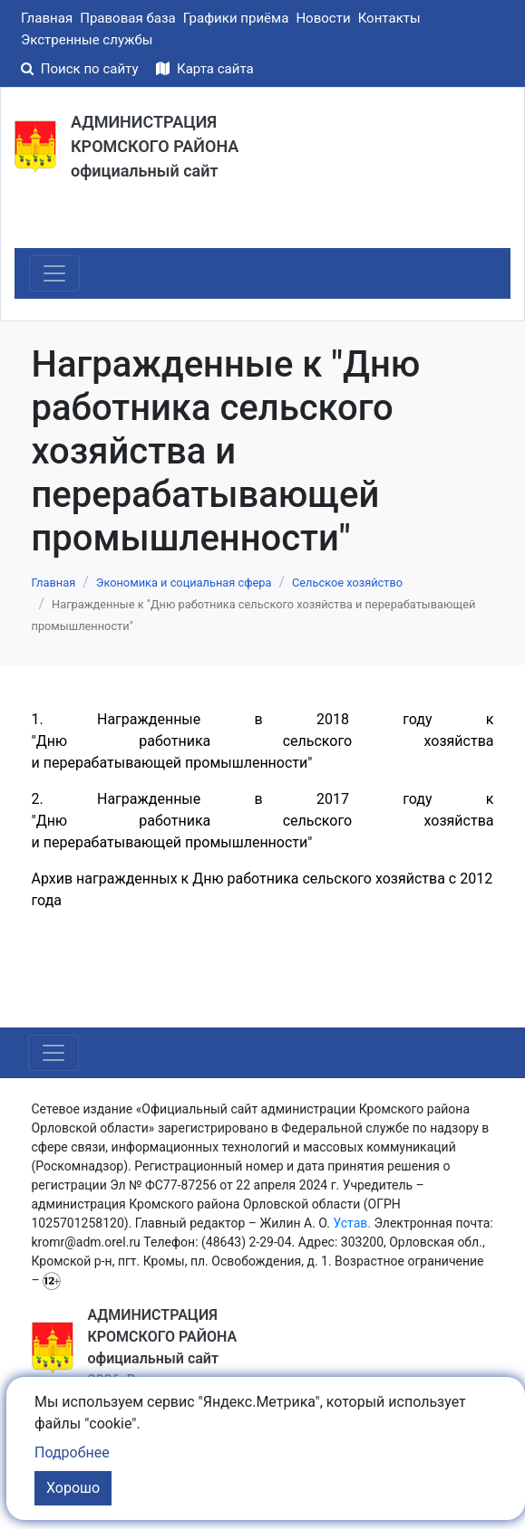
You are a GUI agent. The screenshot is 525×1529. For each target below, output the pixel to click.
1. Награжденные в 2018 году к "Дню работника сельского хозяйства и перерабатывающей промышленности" (263, 741)
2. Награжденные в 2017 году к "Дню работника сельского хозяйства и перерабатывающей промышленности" (263, 820)
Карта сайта (204, 69)
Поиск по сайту (81, 69)
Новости (323, 18)
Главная (47, 18)
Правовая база (128, 18)
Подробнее (72, 1452)
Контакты (389, 18)
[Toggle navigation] (54, 273)
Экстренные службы (87, 40)
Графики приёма (236, 18)
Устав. (352, 1223)
